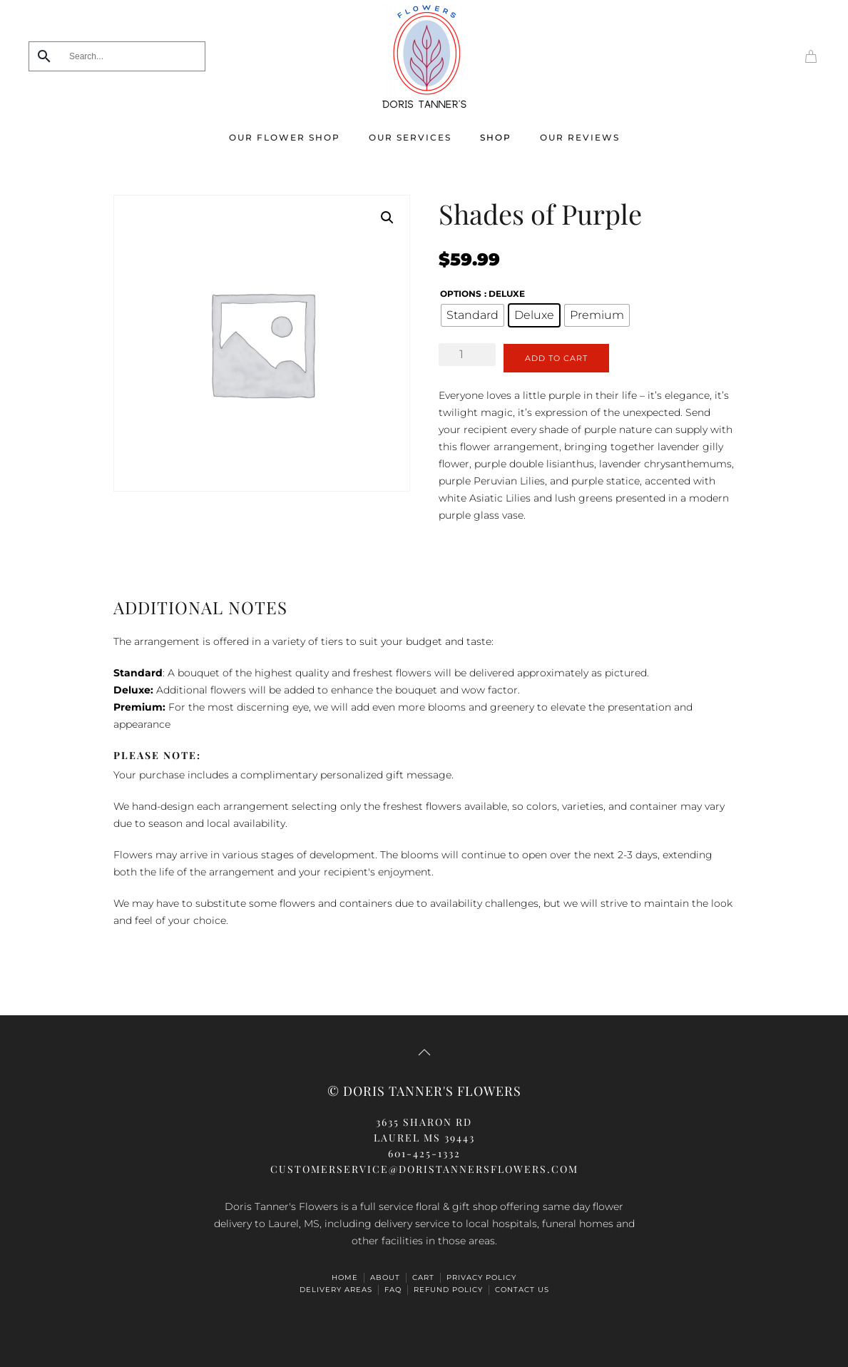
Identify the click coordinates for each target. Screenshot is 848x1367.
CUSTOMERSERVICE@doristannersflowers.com (424, 1169)
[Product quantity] (467, 354)
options (460, 293)
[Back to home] (424, 56)
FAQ (393, 1289)
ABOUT (385, 1277)
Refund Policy (448, 1289)
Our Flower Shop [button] (284, 137)
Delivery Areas (336, 1289)
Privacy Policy (481, 1277)
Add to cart (556, 358)
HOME (345, 1277)
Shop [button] (495, 137)
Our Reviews (580, 137)
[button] (387, 217)
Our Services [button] (410, 137)
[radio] (472, 315)
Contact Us (522, 1289)
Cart (423, 1277)
